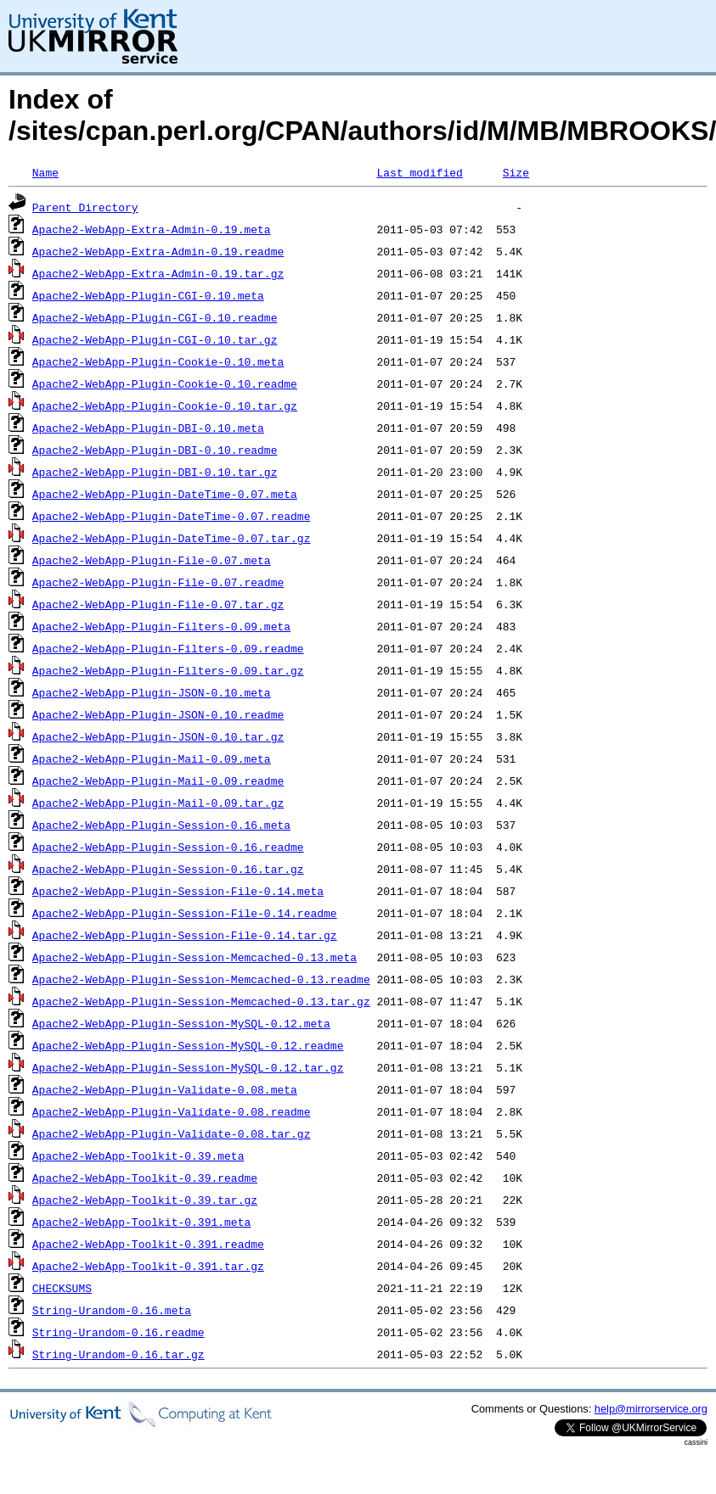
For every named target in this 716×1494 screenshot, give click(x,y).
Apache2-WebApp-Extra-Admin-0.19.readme (158, 251)
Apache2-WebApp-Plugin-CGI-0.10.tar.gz (155, 339)
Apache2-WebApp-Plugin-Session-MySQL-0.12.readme (188, 1045)
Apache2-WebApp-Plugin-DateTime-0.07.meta (164, 493)
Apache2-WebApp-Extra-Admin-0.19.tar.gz (158, 273)
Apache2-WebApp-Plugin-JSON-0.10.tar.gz (158, 736)
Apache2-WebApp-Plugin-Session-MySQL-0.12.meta (181, 1023)
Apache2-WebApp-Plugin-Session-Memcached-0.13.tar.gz (201, 1001)
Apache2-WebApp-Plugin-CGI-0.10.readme (155, 317)
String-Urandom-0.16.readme (118, 1332)
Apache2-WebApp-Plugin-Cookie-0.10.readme (164, 383)
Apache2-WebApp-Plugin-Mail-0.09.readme (158, 780)
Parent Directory (85, 207)
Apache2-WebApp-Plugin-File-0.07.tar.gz (158, 604)
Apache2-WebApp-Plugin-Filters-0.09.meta (161, 626)
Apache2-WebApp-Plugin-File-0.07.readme (158, 582)
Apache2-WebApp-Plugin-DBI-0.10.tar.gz (155, 471)
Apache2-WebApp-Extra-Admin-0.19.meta (151, 229)
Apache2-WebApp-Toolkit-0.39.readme (144, 1177)
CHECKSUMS (62, 1287)
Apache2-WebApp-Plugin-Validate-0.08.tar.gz (171, 1133)
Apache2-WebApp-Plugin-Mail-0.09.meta (151, 758)
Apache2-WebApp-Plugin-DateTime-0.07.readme (171, 515)
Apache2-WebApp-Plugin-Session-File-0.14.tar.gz (184, 935)
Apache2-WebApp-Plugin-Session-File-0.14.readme (184, 912)
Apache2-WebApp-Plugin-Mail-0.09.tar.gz (158, 802)
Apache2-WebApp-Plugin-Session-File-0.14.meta (178, 890)
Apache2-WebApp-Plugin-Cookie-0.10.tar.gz (164, 405)
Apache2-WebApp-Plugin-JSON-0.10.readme (158, 714)
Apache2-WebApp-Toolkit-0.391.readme (148, 1243)
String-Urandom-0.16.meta (111, 1310)
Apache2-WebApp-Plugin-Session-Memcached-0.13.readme (201, 979)
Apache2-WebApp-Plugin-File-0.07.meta (151, 560)
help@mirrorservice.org (651, 1408)
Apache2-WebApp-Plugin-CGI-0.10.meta (148, 295)
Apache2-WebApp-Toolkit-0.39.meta (138, 1155)
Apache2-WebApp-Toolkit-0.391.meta (141, 1221)
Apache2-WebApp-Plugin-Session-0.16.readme (168, 846)
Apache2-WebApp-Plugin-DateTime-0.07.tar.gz (171, 538)
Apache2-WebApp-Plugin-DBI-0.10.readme (155, 449)
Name (45, 172)
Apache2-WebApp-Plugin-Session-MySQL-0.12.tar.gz (188, 1067)
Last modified (419, 172)
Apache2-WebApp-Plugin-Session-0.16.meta (161, 824)
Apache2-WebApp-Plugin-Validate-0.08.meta (164, 1089)
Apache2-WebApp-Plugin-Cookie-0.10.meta (158, 361)
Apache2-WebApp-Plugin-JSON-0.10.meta (151, 692)
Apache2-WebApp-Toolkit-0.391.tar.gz (148, 1265)
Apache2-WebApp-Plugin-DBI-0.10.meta (148, 427)
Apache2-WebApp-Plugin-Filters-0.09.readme (168, 648)
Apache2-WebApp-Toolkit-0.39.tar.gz (144, 1199)
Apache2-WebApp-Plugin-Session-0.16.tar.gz (168, 868)
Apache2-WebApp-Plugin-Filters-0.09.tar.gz (168, 670)
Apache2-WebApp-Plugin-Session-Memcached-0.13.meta (194, 957)
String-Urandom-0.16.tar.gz (118, 1354)
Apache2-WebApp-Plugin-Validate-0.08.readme (171, 1111)
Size (516, 172)
